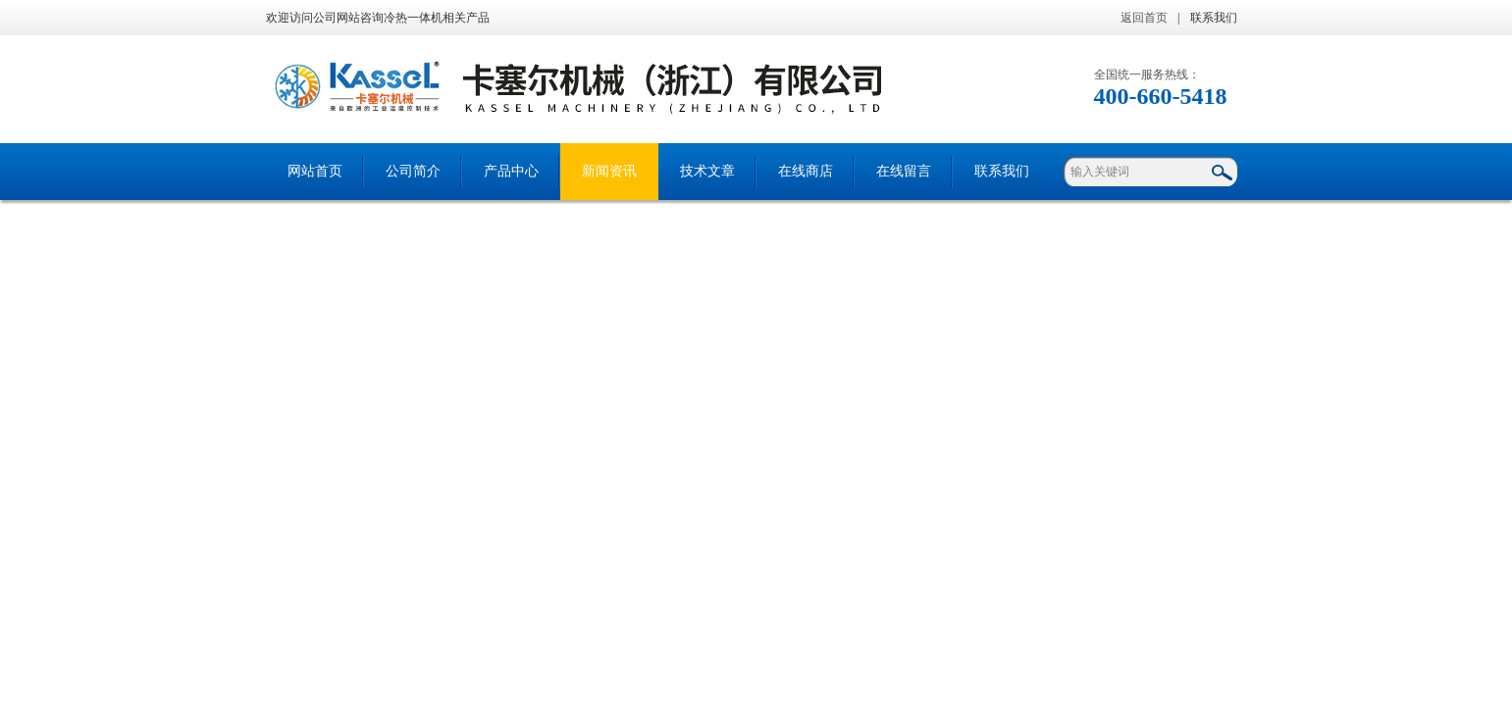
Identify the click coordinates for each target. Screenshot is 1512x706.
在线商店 (805, 171)
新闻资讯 (609, 171)
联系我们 (1213, 18)
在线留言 (903, 171)
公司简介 (413, 171)
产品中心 (511, 171)
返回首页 (1144, 18)
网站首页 (314, 171)
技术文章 (707, 171)
